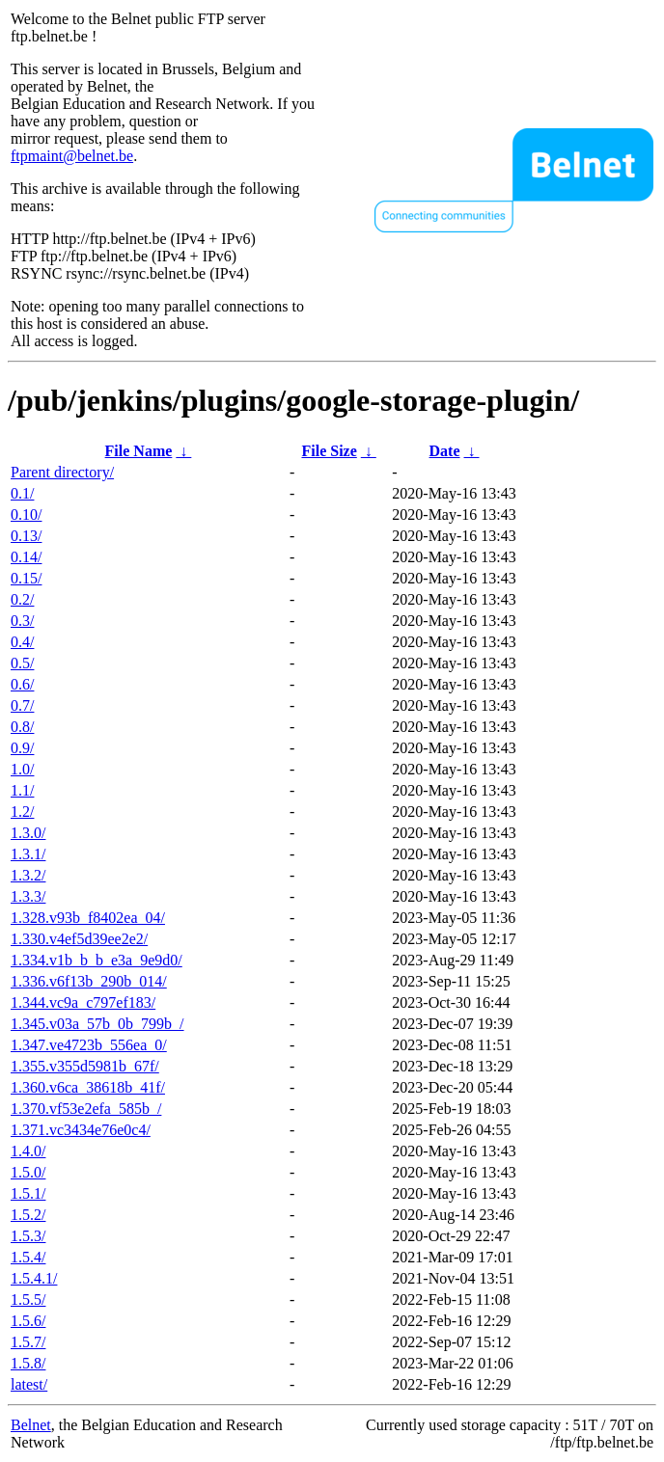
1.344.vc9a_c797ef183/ (83, 1002)
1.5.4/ (28, 1257)
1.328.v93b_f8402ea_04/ (88, 917)
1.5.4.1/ (34, 1278)
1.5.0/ (28, 1172)
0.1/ (22, 493)
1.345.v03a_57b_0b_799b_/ (97, 1023)
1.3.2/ (28, 875)
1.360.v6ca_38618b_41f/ (88, 1087)
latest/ (29, 1384)
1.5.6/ (28, 1321)
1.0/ (22, 769)
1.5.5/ (28, 1299)
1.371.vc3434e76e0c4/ (81, 1130)
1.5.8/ (28, 1363)
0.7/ (22, 705)
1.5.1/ (28, 1193)
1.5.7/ (28, 1342)
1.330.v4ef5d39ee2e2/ (79, 939)
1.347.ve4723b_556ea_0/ (89, 1045)
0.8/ (22, 726)
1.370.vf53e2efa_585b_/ (86, 1108)
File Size (328, 451)
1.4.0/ (28, 1151)
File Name (139, 451)
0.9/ (22, 748)
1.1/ (22, 790)
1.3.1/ (28, 854)
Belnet (31, 1425)
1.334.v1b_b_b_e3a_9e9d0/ (96, 960)
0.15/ (26, 578)
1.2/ (22, 811)
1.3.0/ (28, 833)
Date (444, 451)
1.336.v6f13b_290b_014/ (89, 981)
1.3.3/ (28, 896)
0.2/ (22, 599)
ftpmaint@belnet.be (72, 156)
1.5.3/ (28, 1236)
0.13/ (26, 536)
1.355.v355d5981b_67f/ (85, 1066)
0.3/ (22, 620)
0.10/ (26, 514)
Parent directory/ (62, 472)
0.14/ (26, 557)
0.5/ (22, 663)
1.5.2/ (28, 1214)
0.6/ (22, 684)
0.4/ (22, 642)
